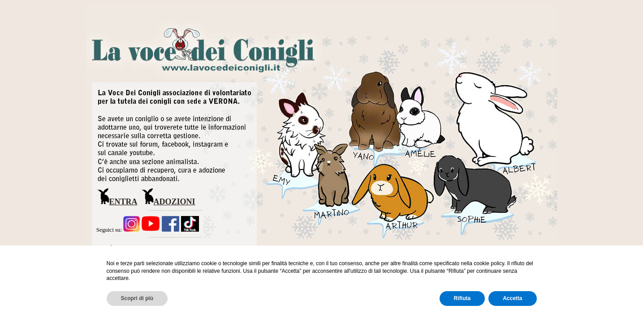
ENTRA (123, 201)
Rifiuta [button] (462, 298)
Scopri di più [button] (137, 298)
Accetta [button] (512, 298)
